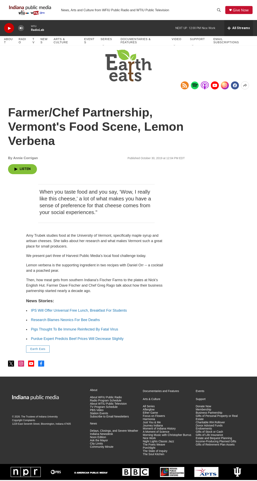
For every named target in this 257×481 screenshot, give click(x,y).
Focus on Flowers (154, 416)
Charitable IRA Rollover (210, 423)
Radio (22, 41)
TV (34, 41)
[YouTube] (215, 86)
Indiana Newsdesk (101, 435)
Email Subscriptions (226, 41)
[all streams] (238, 29)
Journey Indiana (153, 426)
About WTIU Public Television (108, 404)
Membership (203, 410)
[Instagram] (225, 86)
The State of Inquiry (155, 452)
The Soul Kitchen (153, 455)
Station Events (99, 414)
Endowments (204, 429)
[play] (9, 29)
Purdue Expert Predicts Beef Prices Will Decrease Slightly (77, 340)
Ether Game (150, 413)
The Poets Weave (154, 445)
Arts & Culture (61, 41)
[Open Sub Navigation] (103, 46)
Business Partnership (209, 413)
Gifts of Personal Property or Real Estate (217, 418)
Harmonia (149, 419)
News (44, 41)
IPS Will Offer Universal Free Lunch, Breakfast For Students (79, 311)
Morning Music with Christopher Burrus (167, 436)
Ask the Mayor (99, 441)
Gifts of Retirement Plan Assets (215, 445)
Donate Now (203, 407)
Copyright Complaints (23, 421)
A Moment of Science (156, 432)
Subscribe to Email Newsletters (109, 417)
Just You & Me (152, 423)
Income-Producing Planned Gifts (216, 442)
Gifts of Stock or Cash (209, 432)
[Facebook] (235, 86)
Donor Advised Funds (209, 426)
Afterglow (148, 410)
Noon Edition (98, 438)
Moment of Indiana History (159, 429)
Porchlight (149, 448)
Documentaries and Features (161, 392)
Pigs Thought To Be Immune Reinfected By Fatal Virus (74, 330)
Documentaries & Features (135, 41)
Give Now (241, 10)
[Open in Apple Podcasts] (205, 86)
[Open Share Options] (245, 86)
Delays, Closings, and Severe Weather (114, 431)
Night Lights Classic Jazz (158, 442)
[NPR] (26, 473)
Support (197, 40)
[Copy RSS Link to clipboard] (185, 86)
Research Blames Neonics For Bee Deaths (65, 321)
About (8, 41)
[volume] (21, 29)
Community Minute (101, 447)
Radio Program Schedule (105, 401)
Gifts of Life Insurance (209, 436)
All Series (149, 407)
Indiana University (48, 417)
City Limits (96, 444)
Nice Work (149, 439)
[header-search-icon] (219, 10)
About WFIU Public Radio (106, 398)
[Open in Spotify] (195, 86)
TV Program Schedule (104, 407)
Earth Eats (37, 350)
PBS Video (96, 410)
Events (89, 41)
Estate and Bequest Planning (214, 439)
